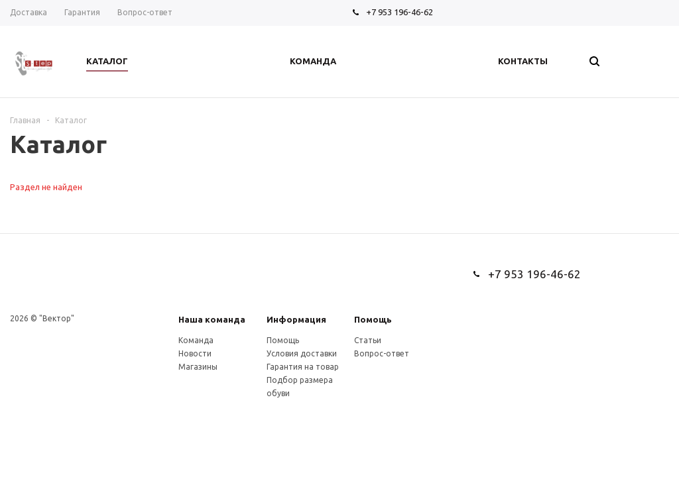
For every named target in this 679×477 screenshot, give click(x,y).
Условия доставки (302, 353)
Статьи (367, 340)
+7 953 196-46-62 (399, 12)
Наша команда (211, 319)
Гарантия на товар (303, 366)
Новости (195, 353)
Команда (196, 340)
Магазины (197, 366)
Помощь (373, 319)
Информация (296, 319)
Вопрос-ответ (381, 353)
